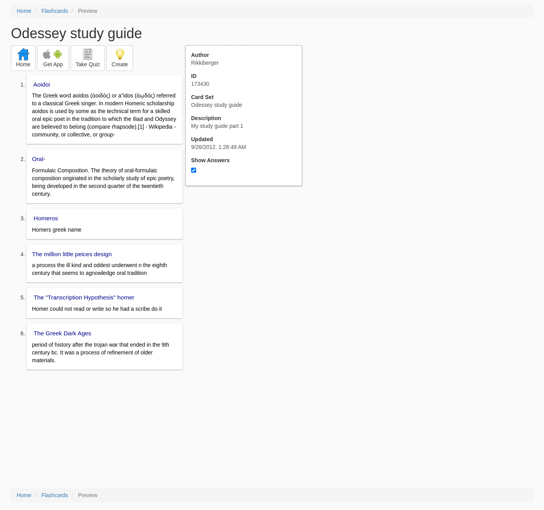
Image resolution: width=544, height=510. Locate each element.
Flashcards (54, 11)
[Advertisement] (248, 262)
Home (24, 11)
